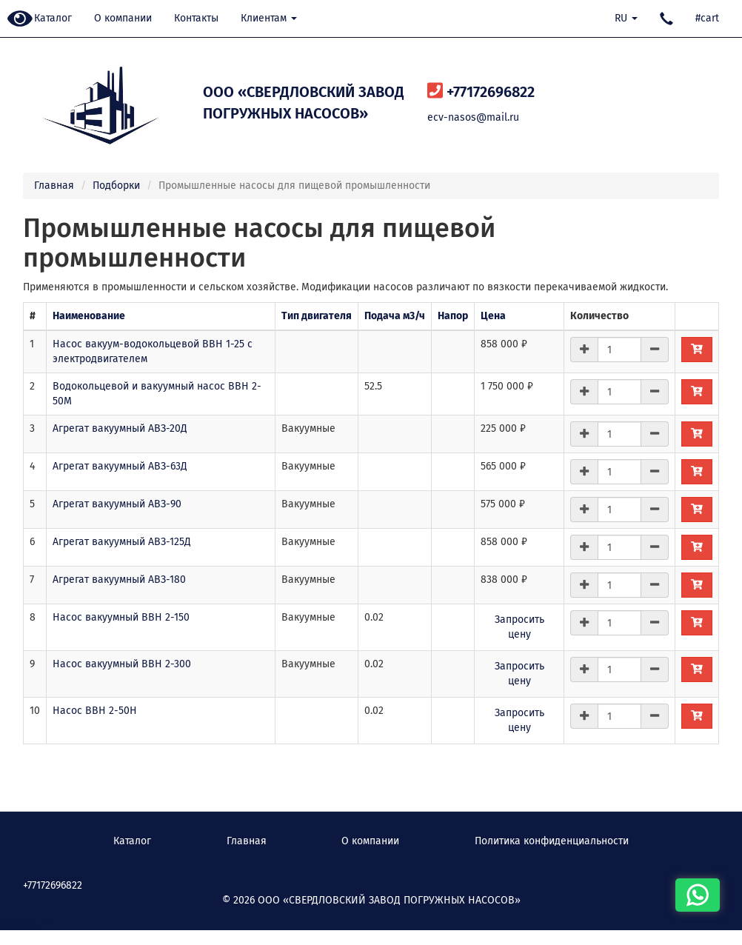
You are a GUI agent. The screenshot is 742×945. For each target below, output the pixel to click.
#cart (707, 18)
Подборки (116, 185)
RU (626, 18)
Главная (54, 185)
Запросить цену (519, 627)
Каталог (53, 18)
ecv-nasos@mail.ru (473, 117)
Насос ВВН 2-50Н (95, 710)
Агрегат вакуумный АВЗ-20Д (120, 428)
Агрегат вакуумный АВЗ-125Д (122, 541)
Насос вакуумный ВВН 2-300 (122, 664)
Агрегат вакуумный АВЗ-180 (119, 579)
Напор (453, 316)
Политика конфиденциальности (552, 841)
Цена (493, 316)
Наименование (89, 316)
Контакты (196, 18)
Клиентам (269, 18)
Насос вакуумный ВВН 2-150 (121, 617)
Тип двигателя (316, 316)
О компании (123, 18)
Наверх (26, 922)
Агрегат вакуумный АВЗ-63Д (120, 466)
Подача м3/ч (394, 316)
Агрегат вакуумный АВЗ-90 (117, 504)
